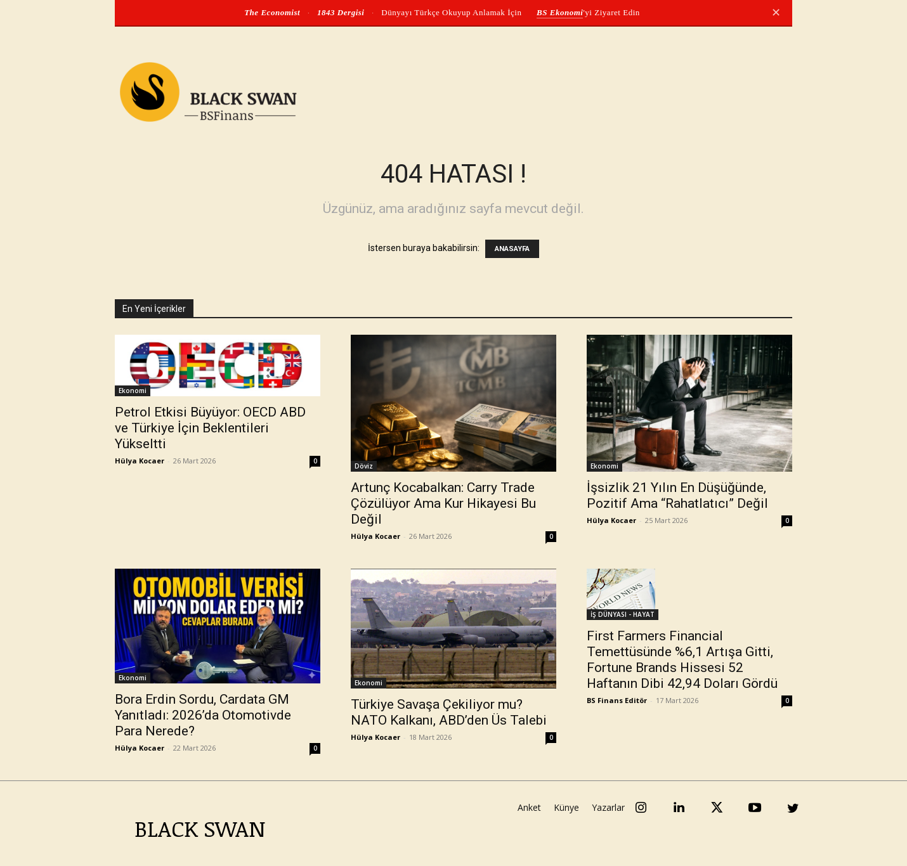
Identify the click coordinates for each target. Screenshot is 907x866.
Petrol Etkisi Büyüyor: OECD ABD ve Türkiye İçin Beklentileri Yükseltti (210, 427)
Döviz (364, 466)
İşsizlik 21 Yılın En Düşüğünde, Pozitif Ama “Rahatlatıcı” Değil (677, 495)
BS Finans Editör (617, 700)
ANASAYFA (512, 249)
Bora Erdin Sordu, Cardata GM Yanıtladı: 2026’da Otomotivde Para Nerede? (203, 715)
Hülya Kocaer (139, 460)
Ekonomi (133, 390)
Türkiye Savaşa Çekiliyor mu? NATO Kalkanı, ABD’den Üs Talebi (449, 712)
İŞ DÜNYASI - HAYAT (623, 614)
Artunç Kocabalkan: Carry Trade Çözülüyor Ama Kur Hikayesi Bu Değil (443, 503)
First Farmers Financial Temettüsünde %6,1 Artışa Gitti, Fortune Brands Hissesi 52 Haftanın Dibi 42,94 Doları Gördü (682, 659)
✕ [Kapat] (776, 12)
